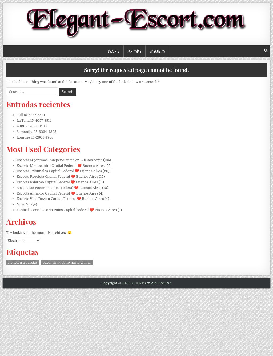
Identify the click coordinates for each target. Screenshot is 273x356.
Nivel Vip (24, 204)
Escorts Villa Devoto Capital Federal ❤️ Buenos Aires (60, 199)
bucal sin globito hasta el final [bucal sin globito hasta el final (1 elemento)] (66, 262)
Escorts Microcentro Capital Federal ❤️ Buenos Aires (61, 166)
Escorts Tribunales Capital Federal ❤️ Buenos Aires (59, 171)
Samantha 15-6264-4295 (36, 132)
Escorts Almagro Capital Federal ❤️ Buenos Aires (57, 193)
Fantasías (134, 51)
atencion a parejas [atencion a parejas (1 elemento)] (22, 262)
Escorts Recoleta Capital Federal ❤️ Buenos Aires (57, 177)
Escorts (113, 51)
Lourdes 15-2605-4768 (35, 137)
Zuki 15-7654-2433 (32, 126)
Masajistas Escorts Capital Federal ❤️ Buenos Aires (59, 188)
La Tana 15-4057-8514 (34, 120)
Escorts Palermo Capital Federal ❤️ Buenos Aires (57, 182)
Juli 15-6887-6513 (31, 115)
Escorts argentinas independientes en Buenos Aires (59, 160)
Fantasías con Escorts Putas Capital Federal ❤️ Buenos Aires (67, 210)
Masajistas (157, 51)
